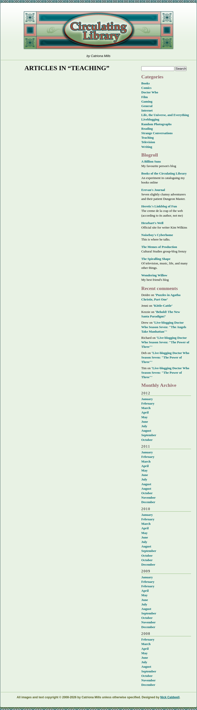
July (144, 426)
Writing (146, 147)
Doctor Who (149, 92)
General (146, 106)
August (146, 430)
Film (144, 97)
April (145, 412)
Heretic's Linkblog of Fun (159, 206)
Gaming (146, 101)
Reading (147, 128)
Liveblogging (150, 119)
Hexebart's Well (152, 223)
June (144, 421)
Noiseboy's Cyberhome (157, 235)
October (146, 440)
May (144, 417)
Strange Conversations (157, 133)
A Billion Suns (151, 161)
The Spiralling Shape (155, 259)
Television (148, 142)
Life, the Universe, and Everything (165, 115)
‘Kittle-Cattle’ (163, 305)
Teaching (147, 137)
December (148, 502)
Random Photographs (156, 124)
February (147, 403)
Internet (147, 110)
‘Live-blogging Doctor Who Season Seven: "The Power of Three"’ (165, 342)
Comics (146, 88)
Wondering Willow (154, 275)
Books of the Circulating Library (164, 173)
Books (145, 83)
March (145, 408)
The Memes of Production (159, 247)
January (147, 399)
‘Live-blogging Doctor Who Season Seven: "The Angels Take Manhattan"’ (163, 327)
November (148, 497)
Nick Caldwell (169, 697)
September (148, 435)
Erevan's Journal (153, 190)
